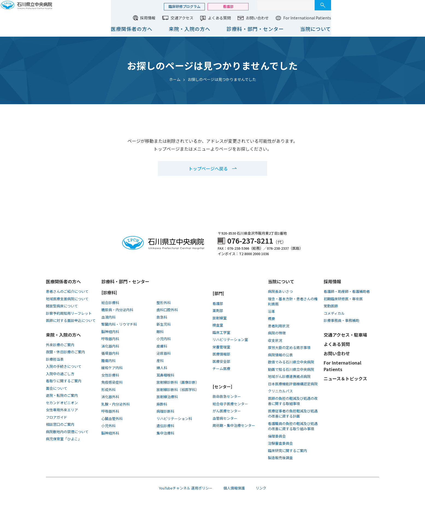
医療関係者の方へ (217, 28)
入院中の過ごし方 (60, 373)
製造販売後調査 (280, 457)
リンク (261, 488)
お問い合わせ (343, 18)
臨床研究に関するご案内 (287, 450)
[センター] (222, 386)
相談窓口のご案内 (60, 424)
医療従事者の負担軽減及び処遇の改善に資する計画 (293, 413)
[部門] (218, 293)
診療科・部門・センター (341, 28)
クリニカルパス (280, 391)
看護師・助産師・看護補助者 (347, 291)
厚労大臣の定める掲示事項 (289, 347)
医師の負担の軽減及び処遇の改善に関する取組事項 (293, 401)
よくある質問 (305, 18)
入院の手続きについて (63, 366)
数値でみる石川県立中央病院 (291, 362)
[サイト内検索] (371, 5)
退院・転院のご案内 (62, 395)
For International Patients (393, 18)
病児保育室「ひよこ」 (63, 438)
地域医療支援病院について (67, 298)
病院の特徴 (277, 333)
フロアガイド (56, 417)
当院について (401, 28)
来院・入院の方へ (275, 28)
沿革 (271, 311)
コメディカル (334, 313)
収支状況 (275, 340)
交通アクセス (267, 18)
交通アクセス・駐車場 (345, 334)
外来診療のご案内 (60, 344)
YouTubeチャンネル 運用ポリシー (185, 488)
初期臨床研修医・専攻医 (343, 298)
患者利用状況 (278, 325)
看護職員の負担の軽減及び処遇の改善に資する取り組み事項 (293, 426)
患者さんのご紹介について (67, 291)
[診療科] (109, 292)
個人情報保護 (234, 488)
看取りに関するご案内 (63, 380)
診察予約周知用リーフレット (69, 313)
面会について (56, 388)
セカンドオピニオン (62, 402)
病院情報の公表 (280, 354)
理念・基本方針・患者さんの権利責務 (293, 301)
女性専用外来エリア (62, 409)
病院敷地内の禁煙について (67, 431)
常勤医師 (331, 305)
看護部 (314, 6)
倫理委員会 (277, 436)
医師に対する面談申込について (71, 320)
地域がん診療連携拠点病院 (289, 376)
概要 (271, 318)
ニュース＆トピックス (345, 378)
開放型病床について (62, 305)
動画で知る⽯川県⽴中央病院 (291, 369)
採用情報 (233, 18)
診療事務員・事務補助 (341, 320)
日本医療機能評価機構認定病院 (293, 383)
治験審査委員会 (280, 443)
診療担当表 (55, 359)
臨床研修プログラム (270, 6)
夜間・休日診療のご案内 (65, 351)
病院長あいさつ (280, 291)
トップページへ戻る (208, 168)
